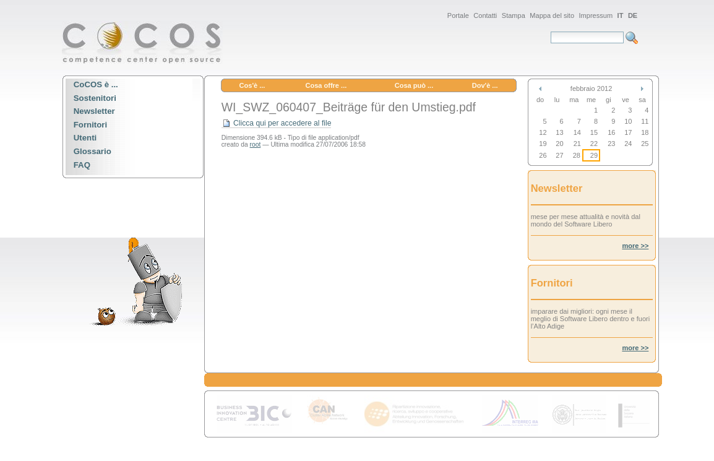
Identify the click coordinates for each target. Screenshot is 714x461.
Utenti (85, 138)
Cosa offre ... (325, 85)
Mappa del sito (552, 15)
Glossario (92, 151)
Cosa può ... (414, 85)
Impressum (596, 15)
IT (620, 15)
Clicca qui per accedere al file (277, 123)
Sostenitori (95, 98)
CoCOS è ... (96, 84)
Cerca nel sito (550, 31)
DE (632, 15)
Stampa (513, 15)
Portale (458, 15)
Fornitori (90, 124)
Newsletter (94, 111)
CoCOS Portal (142, 42)
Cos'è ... (252, 85)
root (255, 144)
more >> (635, 245)
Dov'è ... (485, 85)
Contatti (485, 15)
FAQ (82, 165)
